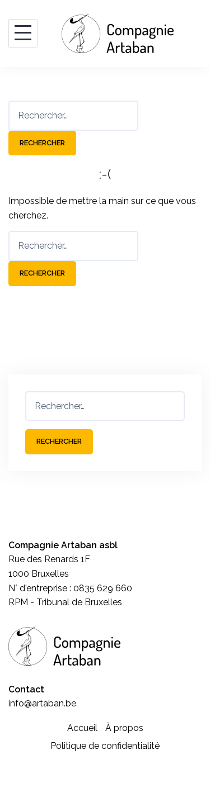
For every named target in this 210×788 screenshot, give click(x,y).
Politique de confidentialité (105, 745)
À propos (124, 728)
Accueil (82, 728)
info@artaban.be (42, 703)
